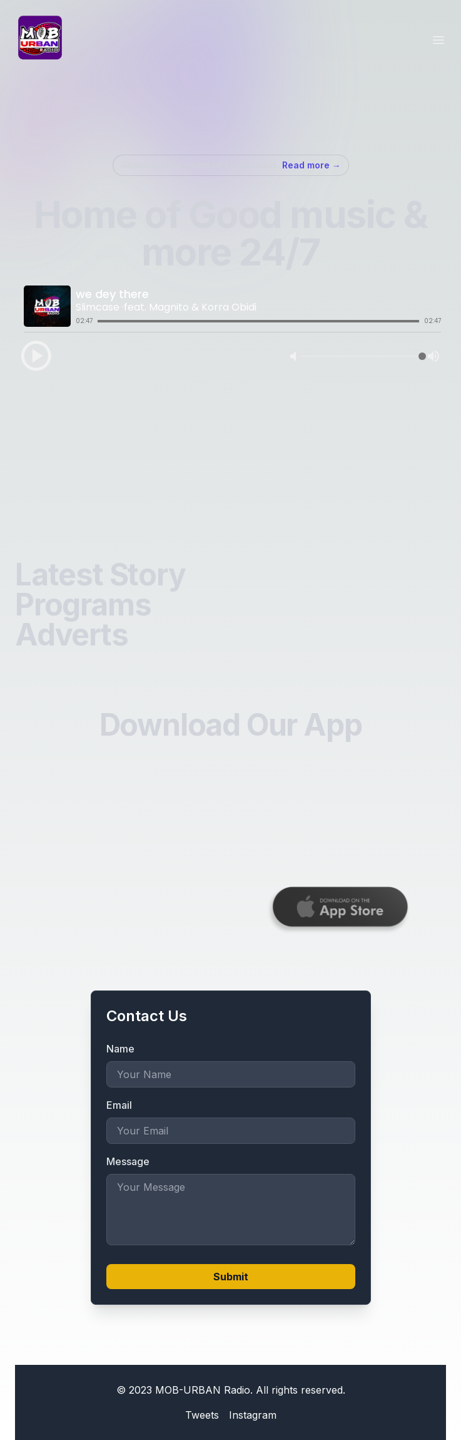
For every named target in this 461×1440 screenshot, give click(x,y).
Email (119, 1105)
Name (120, 1048)
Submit (230, 1276)
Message (127, 1161)
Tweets (202, 1415)
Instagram (252, 1415)
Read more (311, 165)
